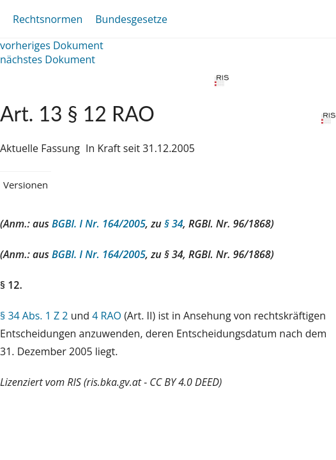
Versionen (25, 184)
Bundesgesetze (131, 19)
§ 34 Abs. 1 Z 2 (34, 316)
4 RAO (106, 316)
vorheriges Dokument (51, 45)
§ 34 (173, 224)
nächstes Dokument (47, 59)
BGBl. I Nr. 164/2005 (99, 224)
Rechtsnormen (47, 19)
